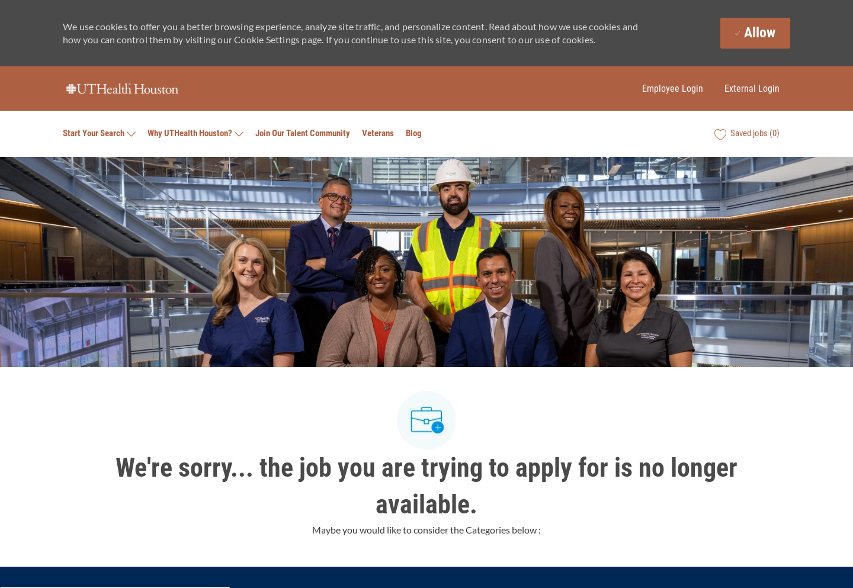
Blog (414, 133)
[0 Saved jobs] (747, 133)
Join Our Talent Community (302, 133)
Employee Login (672, 88)
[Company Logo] (122, 89)
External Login (752, 88)
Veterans (378, 133)
